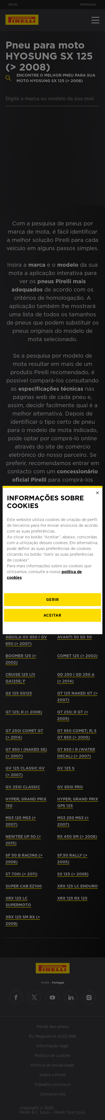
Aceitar (52, 615)
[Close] (97, 493)
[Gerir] (52, 599)
